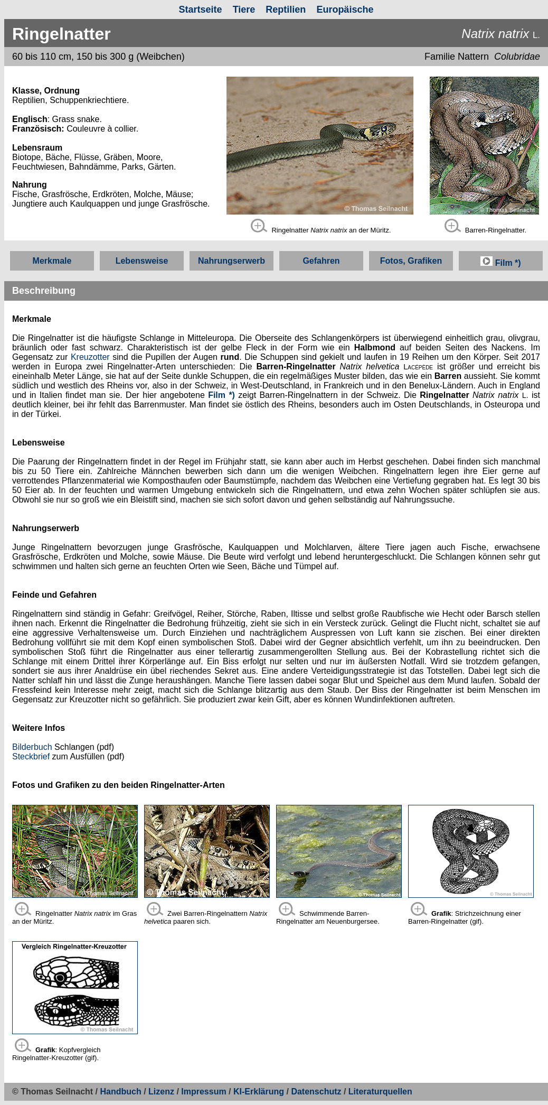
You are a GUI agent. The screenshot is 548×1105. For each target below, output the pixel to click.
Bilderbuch (32, 746)
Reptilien (286, 9)
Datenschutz (317, 1091)
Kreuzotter (90, 356)
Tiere (244, 9)
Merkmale (52, 260)
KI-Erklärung (258, 1091)
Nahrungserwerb (231, 260)
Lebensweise (142, 260)
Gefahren (321, 260)
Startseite (200, 9)
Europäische (344, 9)
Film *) (500, 262)
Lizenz (161, 1091)
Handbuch (120, 1091)
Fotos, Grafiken (411, 260)
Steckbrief (31, 756)
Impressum (203, 1091)
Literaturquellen (380, 1091)
